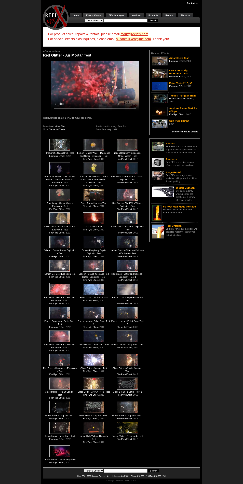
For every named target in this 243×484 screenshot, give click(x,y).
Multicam (136, 15)
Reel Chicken (174, 225)
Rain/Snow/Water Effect (181, 98)
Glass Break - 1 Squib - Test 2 (59, 415)
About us (185, 15)
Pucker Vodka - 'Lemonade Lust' (127, 436)
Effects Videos (93, 15)
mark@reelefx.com (134, 34)
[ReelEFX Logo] (56, 17)
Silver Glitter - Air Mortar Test (94, 297)
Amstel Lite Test (179, 58)
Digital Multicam (185, 187)
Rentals (169, 15)
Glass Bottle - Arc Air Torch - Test (94, 392)
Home (76, 15)
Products (153, 15)
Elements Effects (57, 129)
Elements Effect (57, 156)
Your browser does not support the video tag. (95, 85)
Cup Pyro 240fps (179, 120)
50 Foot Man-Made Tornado (179, 206)
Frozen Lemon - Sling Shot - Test (127, 344)
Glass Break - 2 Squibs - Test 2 (127, 415)
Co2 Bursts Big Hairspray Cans (178, 72)
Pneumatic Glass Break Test (60, 153)
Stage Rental (173, 172)
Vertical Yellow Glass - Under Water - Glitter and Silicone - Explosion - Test (94, 179)
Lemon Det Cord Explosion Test (60, 274)
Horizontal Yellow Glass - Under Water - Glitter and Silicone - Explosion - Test (60, 179)
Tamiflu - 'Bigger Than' (182, 95)
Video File (60, 126)
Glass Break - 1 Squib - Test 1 (127, 392)
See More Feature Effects (185, 131)
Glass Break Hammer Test (93, 203)
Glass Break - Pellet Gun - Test (60, 436)
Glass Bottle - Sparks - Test (93, 368)
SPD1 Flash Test (94, 226)
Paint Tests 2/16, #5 (180, 83)
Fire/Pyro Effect (90, 159)
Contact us (192, 3)
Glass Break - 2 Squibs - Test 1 (94, 415)
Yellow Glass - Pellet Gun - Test (93, 344)
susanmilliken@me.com (133, 39)
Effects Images (116, 15)
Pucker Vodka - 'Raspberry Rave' (60, 459)
